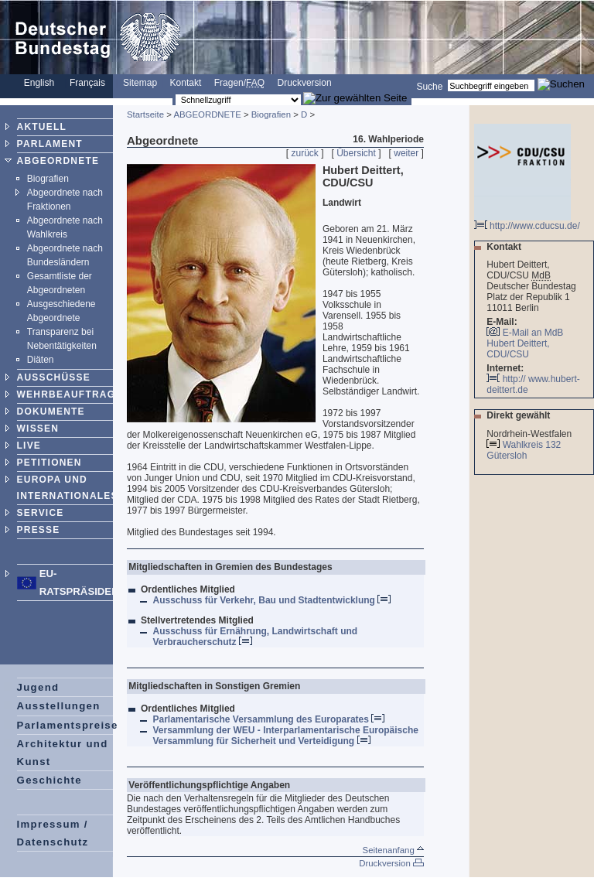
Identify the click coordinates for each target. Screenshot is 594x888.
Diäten (40, 359)
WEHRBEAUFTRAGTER (77, 394)
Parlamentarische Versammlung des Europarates (268, 719)
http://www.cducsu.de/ (527, 221)
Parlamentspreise (67, 725)
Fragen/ (239, 82)
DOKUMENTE (51, 411)
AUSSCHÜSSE (53, 377)
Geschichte (49, 780)
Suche (429, 85)
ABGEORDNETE (58, 160)
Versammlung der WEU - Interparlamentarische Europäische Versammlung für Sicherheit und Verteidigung (285, 735)
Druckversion (305, 82)
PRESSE (38, 529)
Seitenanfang (393, 850)
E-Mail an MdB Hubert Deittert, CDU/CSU (524, 343)
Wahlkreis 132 (532, 444)
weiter (406, 153)
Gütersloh (507, 455)
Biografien (48, 178)
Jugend (38, 687)
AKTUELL (42, 126)
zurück (305, 153)
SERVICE (40, 512)
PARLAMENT (50, 143)
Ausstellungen (59, 706)
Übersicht (356, 153)
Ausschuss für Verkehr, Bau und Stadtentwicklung (271, 600)
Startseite (145, 114)
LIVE (29, 445)
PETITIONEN (49, 462)
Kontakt (186, 82)
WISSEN (38, 428)
